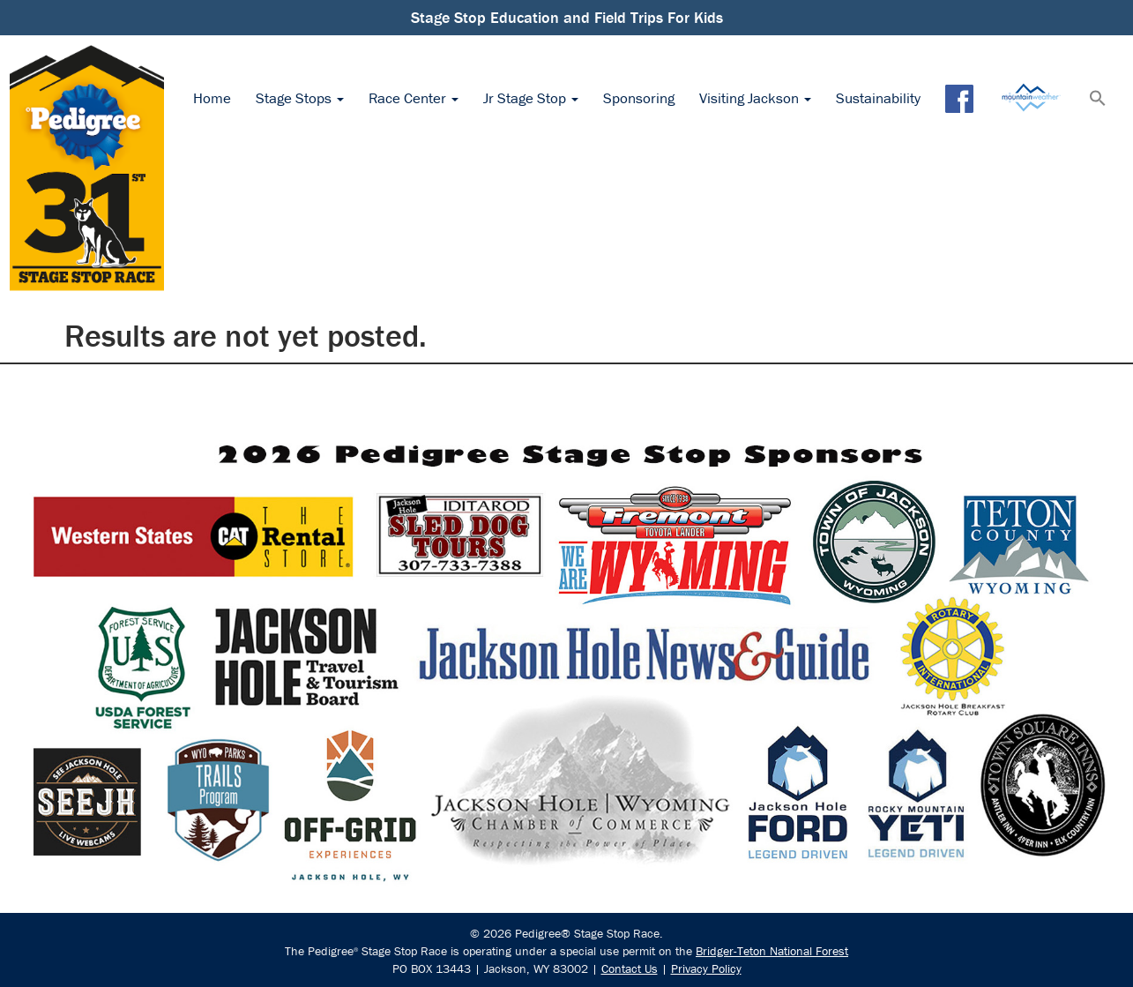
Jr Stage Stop (530, 98)
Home (212, 98)
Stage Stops (300, 98)
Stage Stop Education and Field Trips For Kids (567, 17)
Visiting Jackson (755, 98)
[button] (1098, 99)
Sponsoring (639, 98)
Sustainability (878, 98)
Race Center (413, 98)
